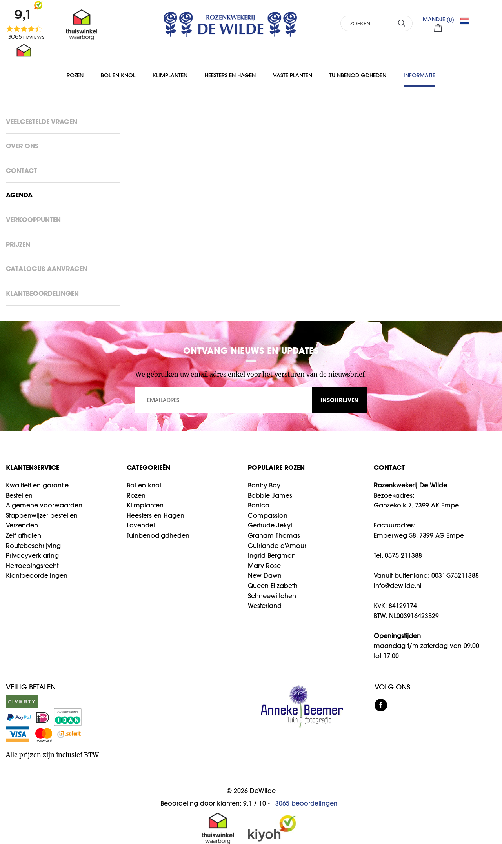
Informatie (419, 75)
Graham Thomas (274, 535)
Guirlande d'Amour (277, 545)
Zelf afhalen (23, 535)
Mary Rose (264, 565)
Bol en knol (144, 485)
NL (468, 21)
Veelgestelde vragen (41, 121)
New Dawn (265, 575)
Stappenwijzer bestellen (42, 515)
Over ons (22, 146)
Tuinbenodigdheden (357, 75)
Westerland (265, 605)
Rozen (75, 75)
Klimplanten (170, 75)
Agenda (19, 195)
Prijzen (18, 244)
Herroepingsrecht (32, 565)
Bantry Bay (264, 485)
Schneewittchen (272, 596)
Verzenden (22, 525)
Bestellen (19, 495)
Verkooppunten (33, 219)
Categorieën (148, 467)
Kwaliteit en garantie (37, 485)
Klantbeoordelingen (42, 293)
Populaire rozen (276, 467)
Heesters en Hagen (230, 75)
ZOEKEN (401, 22)
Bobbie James (270, 495)
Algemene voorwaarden (44, 505)
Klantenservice (32, 467)
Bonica (258, 505)
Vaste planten (292, 75)
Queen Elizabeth (273, 585)
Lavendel (141, 525)
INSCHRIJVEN (339, 400)
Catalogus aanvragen (46, 268)
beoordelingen (306, 803)
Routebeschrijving (33, 545)
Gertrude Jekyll (271, 525)
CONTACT (389, 467)
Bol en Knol (118, 75)
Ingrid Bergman (272, 555)
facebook (381, 705)
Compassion (267, 515)
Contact (21, 170)
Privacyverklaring (32, 555)
